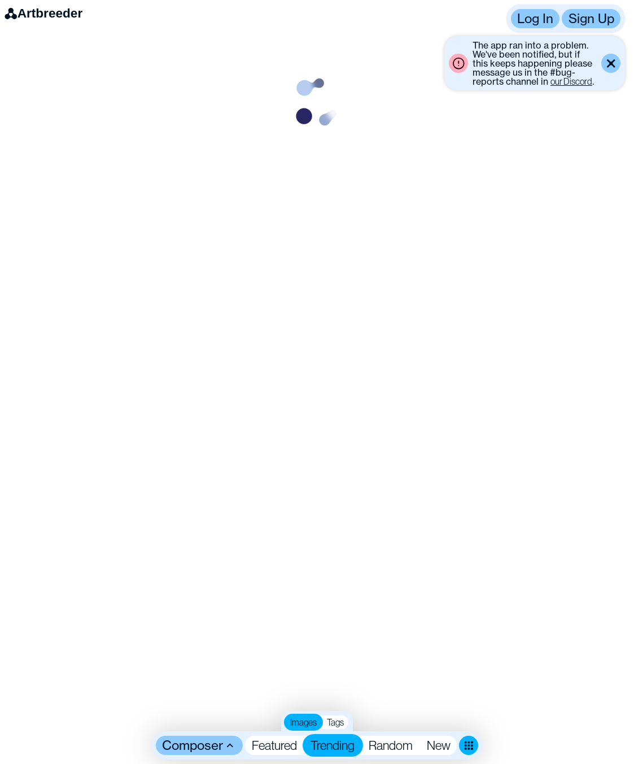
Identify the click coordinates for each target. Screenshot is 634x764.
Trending (333, 745)
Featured (274, 745)
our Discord (571, 81)
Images (303, 722)
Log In (535, 18)
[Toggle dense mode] (468, 745)
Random (391, 745)
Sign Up (591, 18)
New (439, 745)
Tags (335, 722)
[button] (565, 19)
